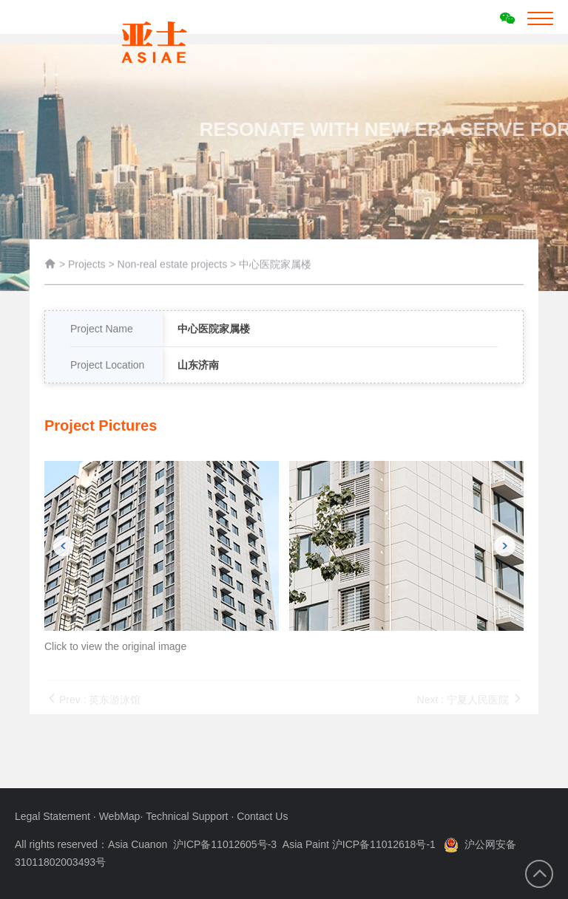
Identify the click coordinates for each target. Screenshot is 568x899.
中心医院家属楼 (275, 267)
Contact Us (262, 816)
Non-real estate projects (174, 267)
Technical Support (188, 816)
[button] (62, 567)
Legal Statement (54, 816)
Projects (87, 267)
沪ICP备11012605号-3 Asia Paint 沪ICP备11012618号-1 (304, 844)
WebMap (120, 816)
